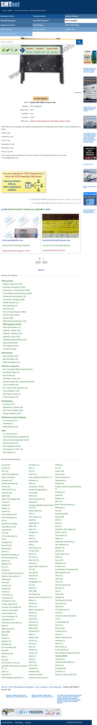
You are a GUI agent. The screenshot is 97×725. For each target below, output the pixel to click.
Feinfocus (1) (33, 480)
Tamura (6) (59, 579)
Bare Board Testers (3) (11, 372)
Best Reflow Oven (88, 164)
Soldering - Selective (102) (12, 333)
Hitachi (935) (33, 542)
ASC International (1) (9, 517)
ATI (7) (4, 539)
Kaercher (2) (33, 575)
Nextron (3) (33, 640)
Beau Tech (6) (7, 545)
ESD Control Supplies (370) (13, 410)
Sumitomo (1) (60, 566)
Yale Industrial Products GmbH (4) (67, 653)
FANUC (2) (33, 474)
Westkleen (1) (60, 640)
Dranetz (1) (6, 638)
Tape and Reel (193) (10, 343)
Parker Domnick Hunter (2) (38, 678)
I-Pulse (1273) (34, 551)
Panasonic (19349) (35, 674)
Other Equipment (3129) (11, 446)
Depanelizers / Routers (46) (13, 407)
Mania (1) (32, 600)
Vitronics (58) (60, 628)
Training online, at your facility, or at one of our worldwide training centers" (89, 109)
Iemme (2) (32, 554)
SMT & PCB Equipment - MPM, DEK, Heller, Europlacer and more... (89, 211)
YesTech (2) (59, 665)
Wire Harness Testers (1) (12, 394)
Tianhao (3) (59, 606)
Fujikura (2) (33, 496)
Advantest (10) (7, 480)
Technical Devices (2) (63, 585)
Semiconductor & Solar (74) (13, 449)
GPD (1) (32, 514)
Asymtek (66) (6, 530)
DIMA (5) (5, 635)
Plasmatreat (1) (60, 480)
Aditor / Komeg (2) (8, 477)
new (31, 114)
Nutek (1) (32, 659)
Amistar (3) (6, 511)
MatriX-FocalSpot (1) (36, 610)
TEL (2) (57, 591)
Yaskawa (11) (60, 659)
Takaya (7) (59, 575)
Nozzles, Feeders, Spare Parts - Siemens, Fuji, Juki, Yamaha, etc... (17, 695)
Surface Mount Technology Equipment (16, 245)
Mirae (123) (33, 619)
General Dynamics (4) (37, 499)
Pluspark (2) (59, 483)
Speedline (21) (60, 563)
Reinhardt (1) (60, 507)
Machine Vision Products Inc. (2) (40, 597)
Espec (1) (5, 671)
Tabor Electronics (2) (62, 572)
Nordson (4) (33, 653)
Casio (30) (5, 582)
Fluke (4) (32, 483)
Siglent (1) (59, 538)
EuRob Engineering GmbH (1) (12, 678)
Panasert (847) (34, 671)
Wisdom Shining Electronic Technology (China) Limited (50, 121)
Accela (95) (6, 465)
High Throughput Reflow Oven (90, 187)
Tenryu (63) (59, 594)
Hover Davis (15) (35, 548)
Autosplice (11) (7, 542)
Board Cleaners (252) (10, 356)
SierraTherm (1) (61, 535)
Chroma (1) (6, 592)
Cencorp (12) (6, 585)
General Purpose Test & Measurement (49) (18, 382)
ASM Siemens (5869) (9, 524)
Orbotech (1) (33, 668)
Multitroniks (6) (34, 631)
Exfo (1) (31, 471)
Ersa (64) (5, 660)
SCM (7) (58, 520)
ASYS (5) (5, 533)
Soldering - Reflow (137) (11, 330)
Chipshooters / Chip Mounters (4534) (16, 290)
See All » (41, 270)
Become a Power (38, 10)
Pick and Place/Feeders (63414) (14, 312)
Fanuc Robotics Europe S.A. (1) (40, 477)
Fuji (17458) (33, 493)
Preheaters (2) (8, 423)
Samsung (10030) (61, 514)
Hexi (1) (31, 535)
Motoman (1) (33, 622)
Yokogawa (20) (60, 668)
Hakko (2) (32, 520)
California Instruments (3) (11, 576)
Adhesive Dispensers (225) (12, 284)
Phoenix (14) (59, 474)
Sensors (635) (8, 318)
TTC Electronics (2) (62, 610)
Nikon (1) (32, 647)
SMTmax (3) (59, 551)
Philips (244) (59, 471)
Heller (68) (32, 526)
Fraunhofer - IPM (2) (36, 487)
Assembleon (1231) (9, 527)
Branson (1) (6, 561)
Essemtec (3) (6, 674)
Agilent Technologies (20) (11, 499)
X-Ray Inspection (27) (11, 397)
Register (10, 10)
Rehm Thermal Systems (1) (65, 504)
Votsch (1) (59, 634)
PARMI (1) (59, 465)
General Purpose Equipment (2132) (16, 440)
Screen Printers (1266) (11, 315)
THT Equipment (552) (11, 346)
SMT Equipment (36, 106)
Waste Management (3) (11, 362)
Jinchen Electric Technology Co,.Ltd (15, 251)
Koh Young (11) (34, 594)
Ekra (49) (5, 650)
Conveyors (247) (9, 404)
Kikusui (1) (32, 588)
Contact (28, 722)
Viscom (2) (59, 625)
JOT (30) (32, 569)
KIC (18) (32, 585)
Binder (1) (5, 551)
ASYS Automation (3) (9, 536)
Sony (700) (59, 560)
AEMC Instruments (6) (10, 483)
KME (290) (33, 591)
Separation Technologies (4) (65, 529)
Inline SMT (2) (34, 560)
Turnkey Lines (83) (9, 349)
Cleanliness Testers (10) (11, 378)
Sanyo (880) (59, 517)
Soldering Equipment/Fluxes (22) (15, 340)
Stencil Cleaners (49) (10, 359)
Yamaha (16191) (61, 656)
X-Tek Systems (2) (61, 650)
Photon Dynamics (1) (62, 477)
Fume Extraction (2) (10, 420)
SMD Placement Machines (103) (14, 321)
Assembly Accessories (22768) (14, 287)
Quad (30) (59, 495)
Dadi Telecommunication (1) (12, 623)
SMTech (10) (59, 548)
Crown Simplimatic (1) (10, 616)
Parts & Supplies (41, 687)
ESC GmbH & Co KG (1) (10, 663)
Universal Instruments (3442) (65, 616)
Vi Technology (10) (62, 622)
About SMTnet (7, 722)
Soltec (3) (58, 557)
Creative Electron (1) (9, 613)
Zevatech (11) (60, 671)
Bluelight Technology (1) (10, 555)
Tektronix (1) (59, 588)
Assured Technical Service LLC (54, 250)
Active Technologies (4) (10, 474)
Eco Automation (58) (9, 647)
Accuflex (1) (6, 468)
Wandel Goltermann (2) (63, 637)
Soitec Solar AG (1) (62, 554)
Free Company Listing (21, 10)
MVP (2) (32, 634)
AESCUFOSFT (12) (9, 490)
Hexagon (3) (33, 532)
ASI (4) (4, 520)
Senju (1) (58, 526)
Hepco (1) (32, 529)
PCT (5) (58, 468)
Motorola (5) (33, 625)
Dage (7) (5, 626)
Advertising (19, 722)
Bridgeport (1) (6, 564)
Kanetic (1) (33, 579)
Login (4, 10)
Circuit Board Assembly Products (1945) (17, 293)
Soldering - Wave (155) (11, 337)
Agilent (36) (6, 496)
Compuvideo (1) (7, 598)
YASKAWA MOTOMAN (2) (64, 662)
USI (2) (57, 619)
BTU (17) (5, 567)
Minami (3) (32, 616)
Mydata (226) (33, 637)
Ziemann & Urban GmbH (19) (66, 674)
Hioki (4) (32, 538)
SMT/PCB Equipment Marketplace (21, 687)
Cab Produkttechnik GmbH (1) (12, 573)
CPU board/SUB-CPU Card (12, 240)
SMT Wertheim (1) (61, 545)
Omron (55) (33, 665)
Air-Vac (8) (5, 502)
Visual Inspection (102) (11, 391)
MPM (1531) (33, 628)
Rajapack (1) (59, 498)
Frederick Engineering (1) (38, 490)
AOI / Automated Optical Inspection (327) (18, 369)
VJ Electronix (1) (61, 631)
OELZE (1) (33, 662)
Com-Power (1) (7, 595)
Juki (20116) (33, 572)
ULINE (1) (58, 613)
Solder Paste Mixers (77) (12, 327)
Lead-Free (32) (8, 309)
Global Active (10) (35, 511)
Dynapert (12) (6, 644)
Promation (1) (60, 492)
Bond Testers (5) (9, 375)
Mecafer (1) (33, 613)
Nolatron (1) (33, 650)
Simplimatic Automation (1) (65, 542)
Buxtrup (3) (6, 570)
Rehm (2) (58, 501)
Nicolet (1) (32, 644)
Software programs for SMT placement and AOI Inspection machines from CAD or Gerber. (89, 70)
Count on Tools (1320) (10, 610)
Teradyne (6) (59, 597)
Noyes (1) (32, 656)
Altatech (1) (6, 508)
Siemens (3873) (61, 532)
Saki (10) (58, 511)
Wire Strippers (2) (9, 452)
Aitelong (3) (6, 505)
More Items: (26, 209)
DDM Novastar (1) (8, 629)
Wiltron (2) (59, 644)
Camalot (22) (6, 579)
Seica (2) (58, 523)
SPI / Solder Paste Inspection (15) (15, 388)
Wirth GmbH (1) (61, 647)
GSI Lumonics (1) (35, 517)
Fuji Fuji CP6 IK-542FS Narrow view (56, 240)
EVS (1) (31, 468)
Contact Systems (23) (9, 604)
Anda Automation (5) (9, 514)
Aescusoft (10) (7, 493)
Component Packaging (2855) (14, 299)
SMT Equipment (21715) (12, 324)
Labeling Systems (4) (10, 443)
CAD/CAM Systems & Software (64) (16, 437)
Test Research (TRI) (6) (63, 600)
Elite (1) (4, 656)
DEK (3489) (6, 632)
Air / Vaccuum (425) (10, 434)
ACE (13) (5, 471)
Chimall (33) (6, 588)
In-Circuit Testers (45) (10, 385)
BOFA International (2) (10, 558)
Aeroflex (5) (6, 487)
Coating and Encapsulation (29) (14, 296)
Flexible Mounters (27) (11, 302)
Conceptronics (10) (8, 601)
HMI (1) (31, 545)
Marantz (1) (33, 603)
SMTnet (4, 687)
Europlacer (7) (34, 465)
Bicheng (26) (6, 548)
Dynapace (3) (6, 641)
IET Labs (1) (33, 557)
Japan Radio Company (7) (38, 566)
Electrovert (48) (7, 653)
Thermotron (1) (60, 603)
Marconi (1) (33, 606)
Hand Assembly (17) (10, 306)
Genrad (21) (33, 502)
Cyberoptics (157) (8, 619)
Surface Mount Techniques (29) (66, 569)
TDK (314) (59, 582)
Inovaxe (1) (33, 563)
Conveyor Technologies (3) (11, 607)
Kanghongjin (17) (35, 582)
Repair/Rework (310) (10, 427)
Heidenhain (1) (34, 523)
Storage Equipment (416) (12, 413)
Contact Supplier (40, 98)
